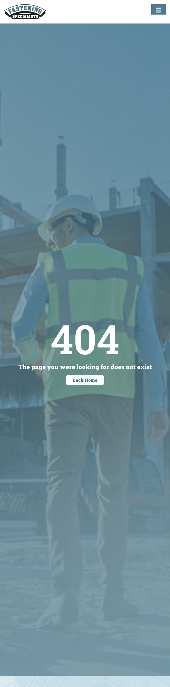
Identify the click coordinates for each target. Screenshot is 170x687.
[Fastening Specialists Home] (25, 11)
